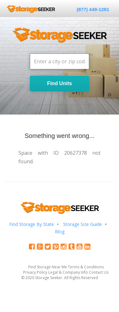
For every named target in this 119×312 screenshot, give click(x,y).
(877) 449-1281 (92, 9)
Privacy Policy (35, 272)
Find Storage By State (31, 224)
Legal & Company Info (68, 272)
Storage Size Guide (82, 224)
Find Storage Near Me (47, 267)
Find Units (59, 83)
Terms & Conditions (86, 267)
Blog (59, 231)
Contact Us (99, 272)
